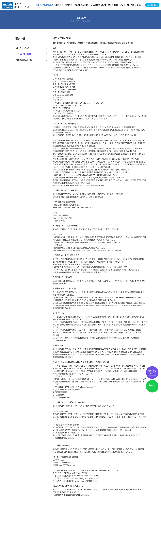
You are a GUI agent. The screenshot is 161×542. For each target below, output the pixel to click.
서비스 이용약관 (31, 48)
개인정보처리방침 (32, 54)
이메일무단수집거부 (31, 60)
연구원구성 (124, 5)
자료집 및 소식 (136, 5)
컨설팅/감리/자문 (81, 5)
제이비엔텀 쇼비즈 (152, 5)
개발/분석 (59, 5)
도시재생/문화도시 (98, 5)
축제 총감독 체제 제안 (44, 5)
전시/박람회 (113, 5)
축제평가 (68, 5)
